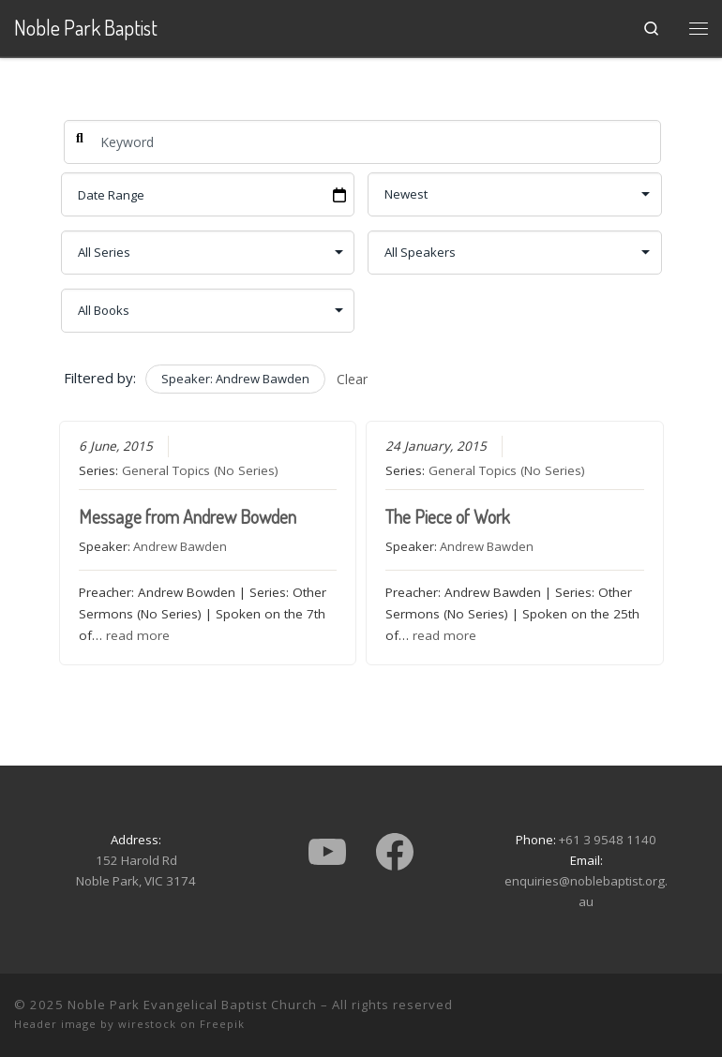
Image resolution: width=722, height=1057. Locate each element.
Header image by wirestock (95, 1024)
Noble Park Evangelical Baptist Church (192, 1004)
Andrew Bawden (180, 546)
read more (138, 635)
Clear (352, 379)
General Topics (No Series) (200, 470)
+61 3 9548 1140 (607, 839)
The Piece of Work (447, 516)
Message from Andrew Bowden (187, 516)
